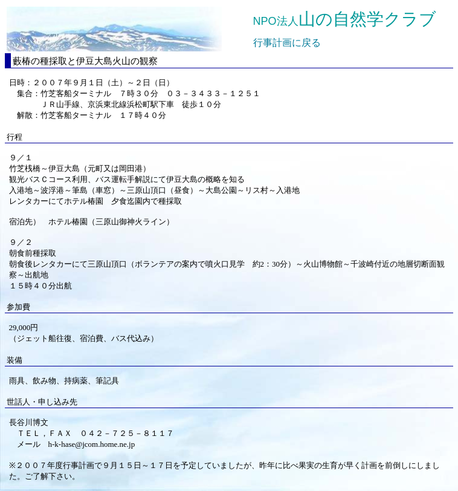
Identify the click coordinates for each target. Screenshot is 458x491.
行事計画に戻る (287, 42)
